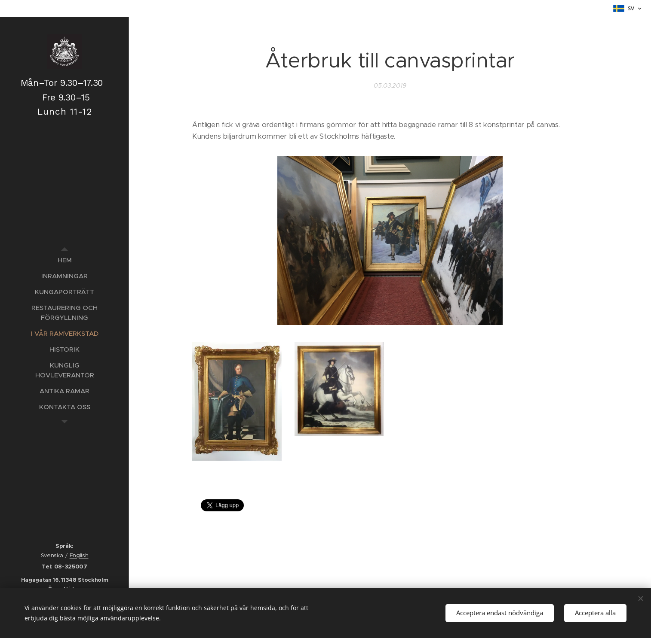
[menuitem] (64, 260)
